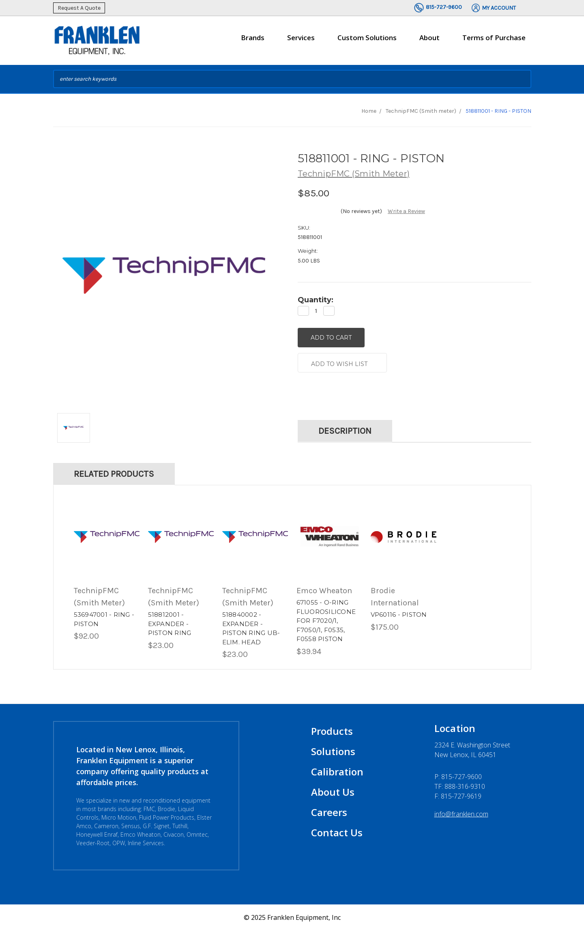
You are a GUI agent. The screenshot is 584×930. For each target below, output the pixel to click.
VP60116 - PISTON (399, 614)
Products (332, 730)
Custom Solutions (367, 41)
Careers (329, 811)
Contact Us (337, 832)
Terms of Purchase (494, 37)
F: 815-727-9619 (457, 795)
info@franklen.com (461, 813)
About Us (332, 791)
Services (301, 41)
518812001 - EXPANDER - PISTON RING (169, 623)
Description (344, 430)
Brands (252, 41)
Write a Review (406, 211)
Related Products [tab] (114, 473)
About (429, 41)
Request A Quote (79, 7)
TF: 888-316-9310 (459, 785)
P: (458, 776)
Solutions (333, 751)
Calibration (337, 771)
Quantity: (315, 299)
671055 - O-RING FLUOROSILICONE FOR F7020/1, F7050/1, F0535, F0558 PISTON (326, 620)
